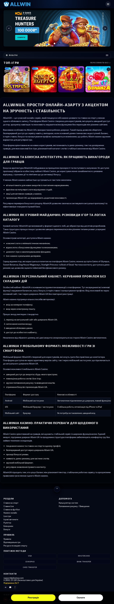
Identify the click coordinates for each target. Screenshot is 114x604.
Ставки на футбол (12, 509)
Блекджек (8, 526)
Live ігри (7, 516)
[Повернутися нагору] (57, 489)
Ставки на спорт (11, 503)
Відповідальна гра (12, 542)
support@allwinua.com (14, 578)
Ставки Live (9, 506)
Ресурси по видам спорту (15, 545)
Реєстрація (33, 597)
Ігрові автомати (11, 519)
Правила (7, 539)
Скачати (81, 597)
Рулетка (7, 523)
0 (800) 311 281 (10, 580)
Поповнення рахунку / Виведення (74, 506)
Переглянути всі (100, 62)
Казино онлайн (10, 513)
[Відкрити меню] (108, 4)
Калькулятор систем (68, 503)
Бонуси (7, 529)
